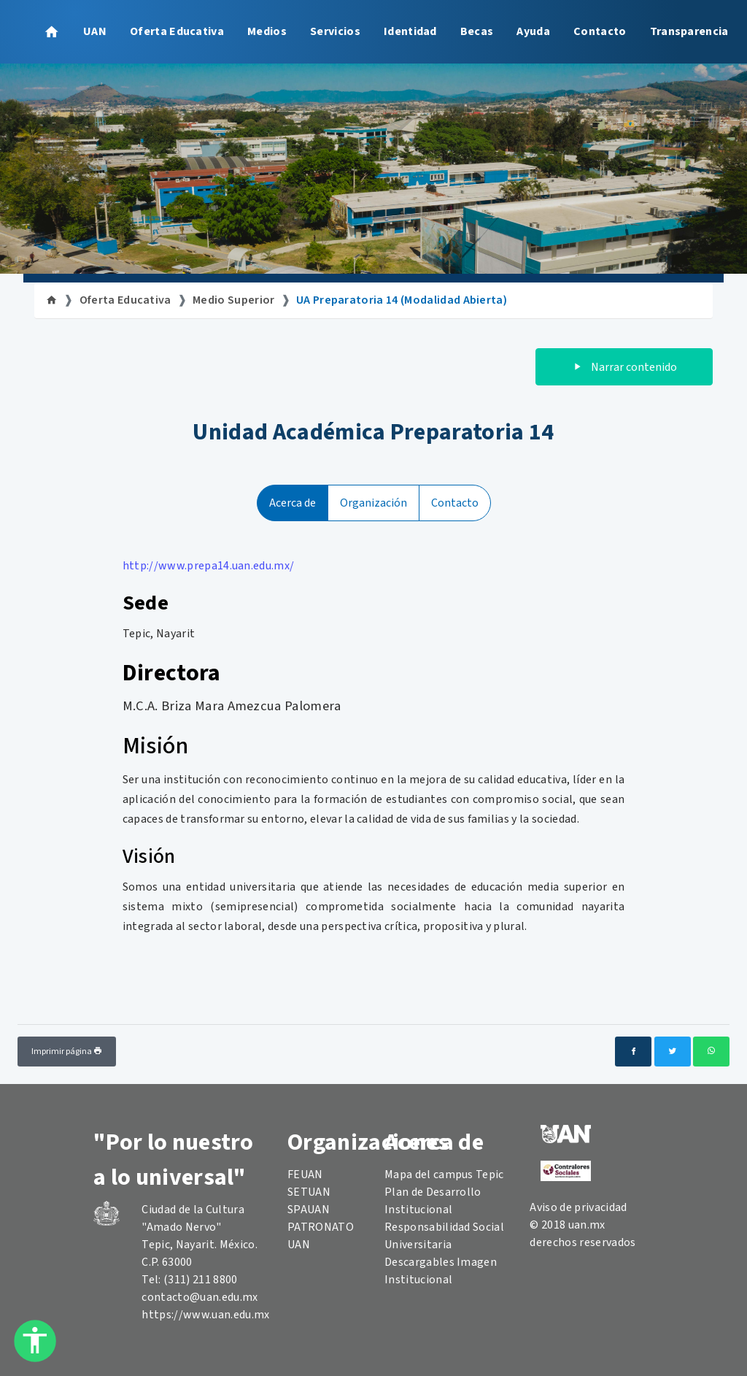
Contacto (600, 31)
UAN (95, 31)
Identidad (410, 31)
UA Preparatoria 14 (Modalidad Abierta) (401, 300)
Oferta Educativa (177, 31)
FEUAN (305, 1174)
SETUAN (308, 1192)
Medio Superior (233, 300)
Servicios (335, 31)
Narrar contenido (624, 367)
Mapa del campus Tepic (444, 1174)
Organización (373, 503)
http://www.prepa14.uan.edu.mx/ (209, 566)
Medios (267, 31)
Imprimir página (66, 1051)
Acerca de (292, 503)
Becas (477, 31)
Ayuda (533, 31)
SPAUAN (308, 1210)
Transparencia (689, 31)
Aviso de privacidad (578, 1207)
